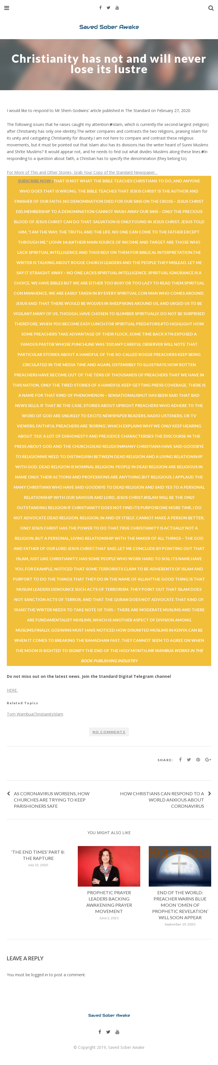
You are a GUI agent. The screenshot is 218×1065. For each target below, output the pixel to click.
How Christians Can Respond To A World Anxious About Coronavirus (162, 800)
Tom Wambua (20, 714)
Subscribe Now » (35, 180)
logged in (39, 974)
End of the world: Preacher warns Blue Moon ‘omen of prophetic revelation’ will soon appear (180, 905)
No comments (109, 732)
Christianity (43, 714)
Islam (58, 714)
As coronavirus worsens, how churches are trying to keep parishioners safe (51, 800)
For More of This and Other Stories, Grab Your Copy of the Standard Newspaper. (82, 172)
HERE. (12, 690)
